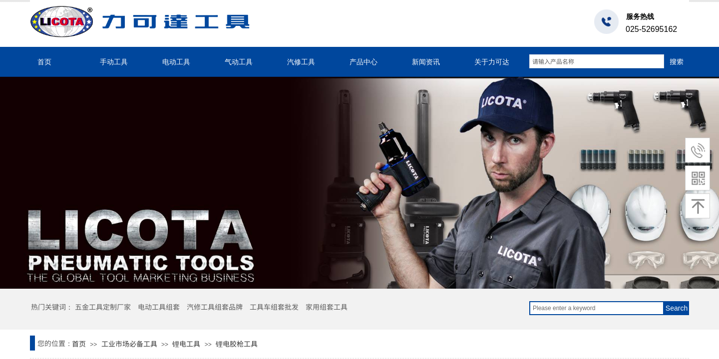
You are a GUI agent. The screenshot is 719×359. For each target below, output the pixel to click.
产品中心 (363, 62)
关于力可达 (491, 62)
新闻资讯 (426, 62)
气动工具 (239, 62)
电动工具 (176, 62)
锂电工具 (186, 344)
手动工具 (114, 62)
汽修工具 (301, 62)
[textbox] (596, 61)
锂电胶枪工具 (237, 344)
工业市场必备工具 (129, 344)
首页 (44, 62)
